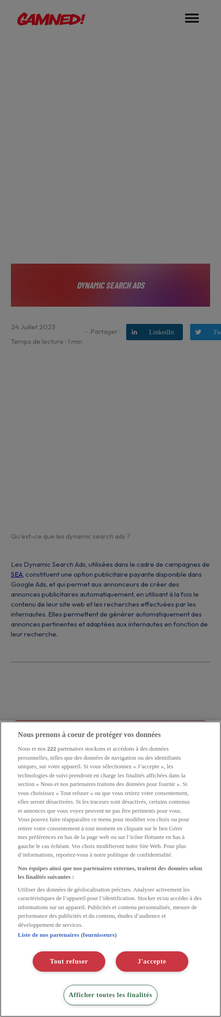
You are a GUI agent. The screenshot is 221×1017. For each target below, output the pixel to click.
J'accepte (152, 961)
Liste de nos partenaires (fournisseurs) (67, 934)
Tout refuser (69, 961)
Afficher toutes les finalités (110, 994)
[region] (110, 869)
